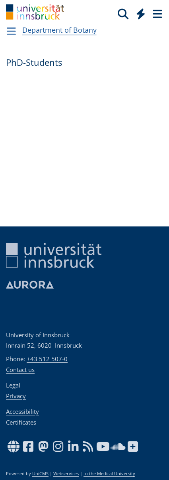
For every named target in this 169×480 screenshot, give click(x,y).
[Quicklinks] (141, 13)
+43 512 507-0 (47, 359)
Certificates (21, 422)
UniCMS (40, 473)
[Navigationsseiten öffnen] (11, 31)
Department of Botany (59, 30)
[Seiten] (156, 13)
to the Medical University (109, 473)
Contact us (20, 370)
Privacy (16, 396)
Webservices (66, 473)
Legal (13, 385)
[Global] (138, 12)
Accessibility (22, 411)
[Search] (123, 13)
